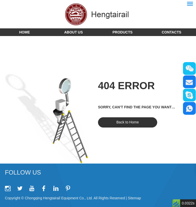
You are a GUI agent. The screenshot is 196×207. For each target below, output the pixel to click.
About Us (73, 32)
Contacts (171, 32)
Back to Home (127, 122)
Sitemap (134, 198)
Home (24, 32)
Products (123, 32)
